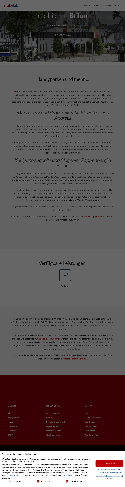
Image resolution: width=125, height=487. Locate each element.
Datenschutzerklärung (18, 475)
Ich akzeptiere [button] (109, 463)
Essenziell (15, 481)
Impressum (109, 478)
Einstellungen (68, 475)
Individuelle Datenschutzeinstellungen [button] (109, 472)
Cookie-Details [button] (101, 476)
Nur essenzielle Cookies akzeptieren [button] (109, 469)
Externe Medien (74, 481)
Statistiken (43, 481)
